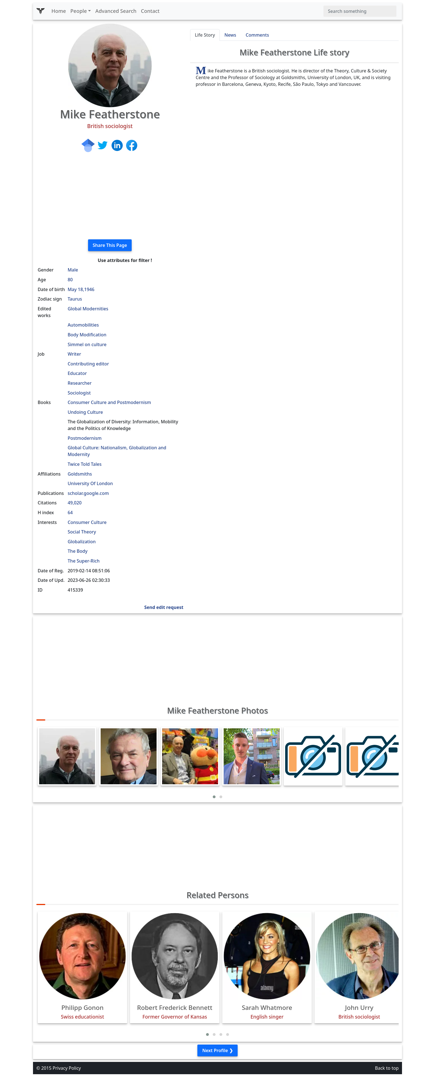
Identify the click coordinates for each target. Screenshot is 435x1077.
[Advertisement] (109, 196)
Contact (150, 11)
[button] (214, 797)
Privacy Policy (67, 1068)
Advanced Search (115, 11)
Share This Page (110, 245)
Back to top (387, 1068)
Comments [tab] (257, 35)
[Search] (359, 11)
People (78, 11)
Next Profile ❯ (217, 1050)
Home (58, 11)
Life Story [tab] (205, 35)
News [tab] (230, 35)
